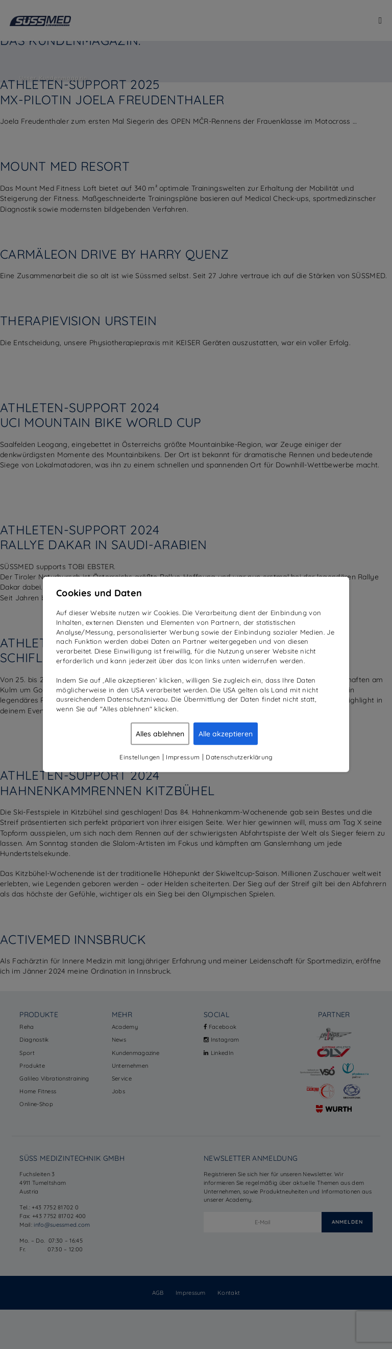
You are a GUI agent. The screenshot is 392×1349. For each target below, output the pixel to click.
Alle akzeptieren (226, 733)
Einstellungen (139, 757)
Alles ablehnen (160, 733)
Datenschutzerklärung (239, 757)
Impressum (183, 757)
